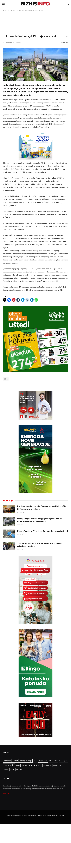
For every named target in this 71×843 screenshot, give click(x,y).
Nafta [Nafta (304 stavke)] (35, 761)
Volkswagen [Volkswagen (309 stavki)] (47, 765)
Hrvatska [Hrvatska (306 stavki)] (19, 769)
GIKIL (5, 379)
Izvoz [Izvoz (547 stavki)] (15, 760)
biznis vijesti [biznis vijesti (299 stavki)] (63, 761)
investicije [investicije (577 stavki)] (9, 765)
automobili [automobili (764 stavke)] (35, 765)
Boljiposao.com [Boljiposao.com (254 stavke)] (57, 765)
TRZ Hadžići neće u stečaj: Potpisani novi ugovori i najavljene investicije (39, 544)
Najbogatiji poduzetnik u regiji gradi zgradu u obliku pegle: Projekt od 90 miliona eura (40, 520)
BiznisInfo (8, 43)
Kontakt (6, 794)
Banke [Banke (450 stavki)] (24, 765)
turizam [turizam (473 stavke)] (7, 761)
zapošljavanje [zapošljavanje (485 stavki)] (26, 760)
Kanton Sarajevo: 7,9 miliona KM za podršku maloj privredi (42, 531)
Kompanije (65, 43)
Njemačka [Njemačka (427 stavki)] (43, 761)
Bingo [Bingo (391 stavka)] (6, 769)
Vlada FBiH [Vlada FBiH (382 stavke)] (53, 761)
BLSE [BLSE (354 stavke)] (12, 769)
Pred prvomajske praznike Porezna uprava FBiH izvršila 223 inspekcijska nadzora (41, 507)
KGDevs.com (60, 815)
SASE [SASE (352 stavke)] (18, 765)
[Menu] (3, 3)
